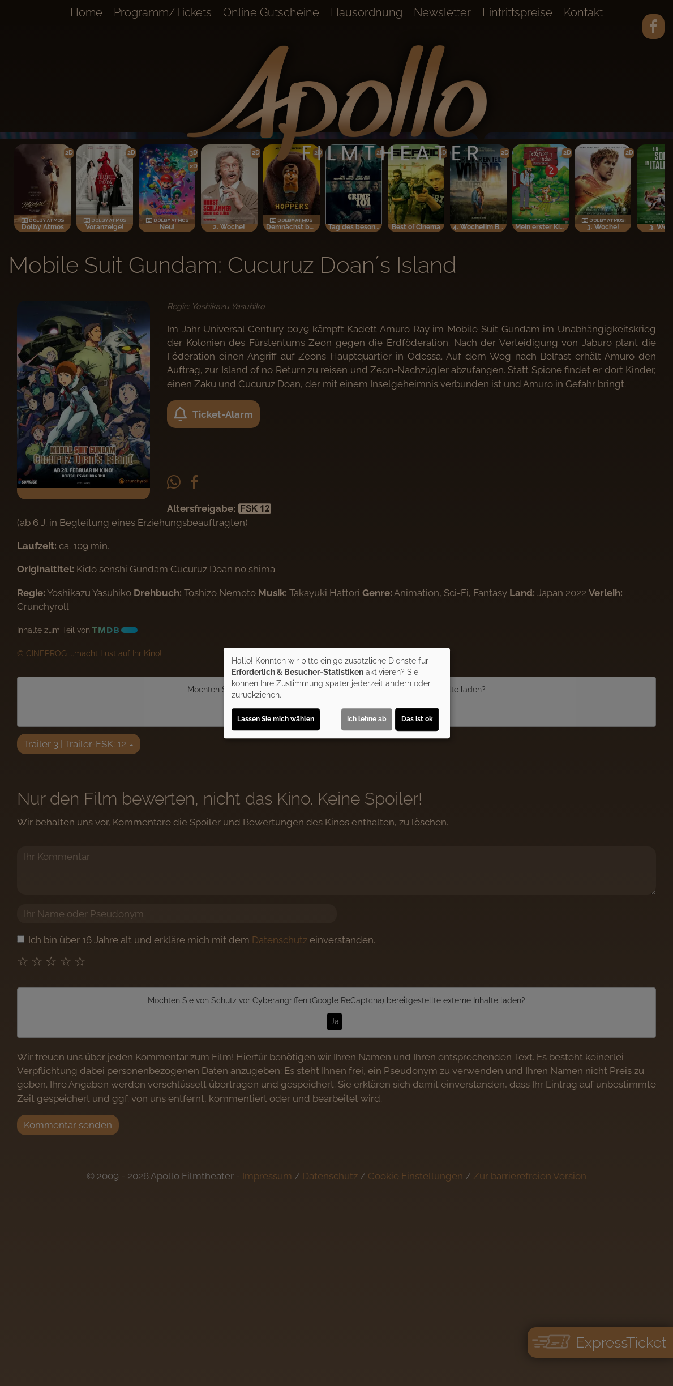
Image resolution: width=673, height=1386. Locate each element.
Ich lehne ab (367, 719)
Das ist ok (417, 719)
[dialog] (337, 693)
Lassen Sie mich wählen (275, 719)
